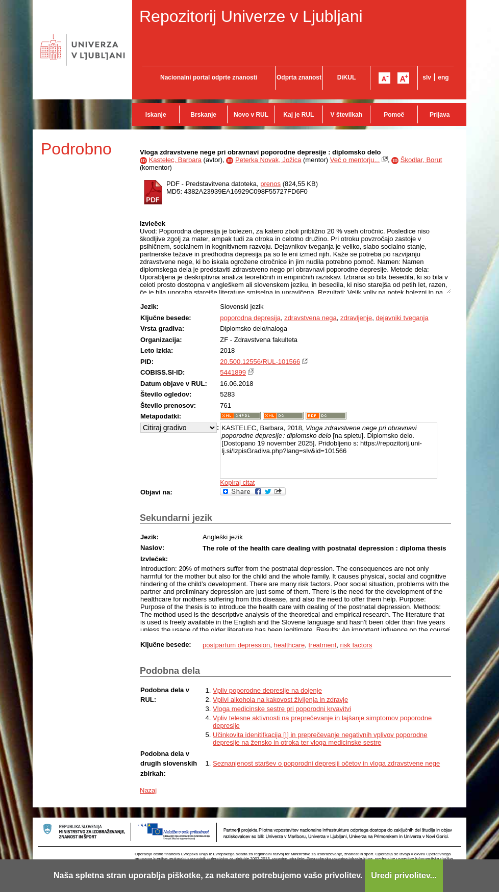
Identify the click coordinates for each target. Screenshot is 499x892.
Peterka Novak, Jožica (268, 160)
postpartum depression (236, 645)
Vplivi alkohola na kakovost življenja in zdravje (280, 699)
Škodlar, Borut (421, 160)
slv (426, 77)
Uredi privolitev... (404, 875)
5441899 (233, 372)
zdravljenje (356, 318)
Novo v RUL (251, 114)
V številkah (346, 114)
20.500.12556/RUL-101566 (260, 361)
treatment (322, 645)
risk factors (356, 645)
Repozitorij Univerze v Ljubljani (251, 16)
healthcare (289, 645)
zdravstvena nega (310, 318)
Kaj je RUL (298, 114)
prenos (270, 184)
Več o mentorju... (355, 160)
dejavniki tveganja (402, 318)
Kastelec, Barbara (175, 160)
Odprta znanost (299, 77)
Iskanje (155, 114)
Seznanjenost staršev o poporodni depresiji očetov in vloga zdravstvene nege (326, 763)
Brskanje (203, 114)
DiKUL (346, 77)
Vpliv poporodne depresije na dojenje (267, 690)
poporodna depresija (250, 318)
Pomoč (394, 114)
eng (443, 77)
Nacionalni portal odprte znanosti (208, 77)
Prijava (440, 114)
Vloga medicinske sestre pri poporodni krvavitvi (282, 709)
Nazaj (148, 790)
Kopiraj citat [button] (237, 482)
